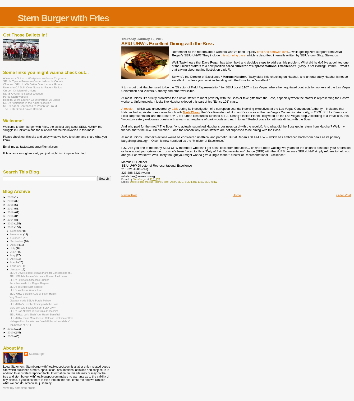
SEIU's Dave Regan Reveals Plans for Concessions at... (40, 272)
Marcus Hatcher (153, 182)
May (13, 255)
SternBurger (37, 353)
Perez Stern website (15, 96)
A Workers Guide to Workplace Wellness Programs (34, 78)
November (16, 234)
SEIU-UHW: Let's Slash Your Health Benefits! (34, 314)
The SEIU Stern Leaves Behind (22, 108)
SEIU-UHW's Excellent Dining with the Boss (33, 304)
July (13, 248)
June (13, 252)
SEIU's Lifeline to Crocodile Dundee (29, 279)
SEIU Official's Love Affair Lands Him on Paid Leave (38, 276)
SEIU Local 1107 (194, 182)
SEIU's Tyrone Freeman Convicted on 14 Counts (33, 81)
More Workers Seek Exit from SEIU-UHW (32, 307)
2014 (10, 219)
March (14, 262)
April (13, 258)
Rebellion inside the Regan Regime (29, 283)
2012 (10, 227)
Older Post (343, 195)
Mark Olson (191, 112)
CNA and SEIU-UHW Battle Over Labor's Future (32, 84)
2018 (10, 204)
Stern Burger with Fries (63, 18)
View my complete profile (19, 388)
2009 (10, 336)
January (15, 269)
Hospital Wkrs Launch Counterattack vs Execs (31, 99)
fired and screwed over (272, 52)
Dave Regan (137, 182)
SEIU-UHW (211, 182)
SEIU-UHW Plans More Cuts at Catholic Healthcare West (41, 318)
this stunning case (233, 55)
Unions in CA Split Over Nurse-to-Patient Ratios (32, 87)
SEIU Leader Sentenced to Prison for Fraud (30, 105)
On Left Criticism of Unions (19, 90)
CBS (175, 108)
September (17, 241)
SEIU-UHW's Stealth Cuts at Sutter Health (32, 293)
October (15, 238)
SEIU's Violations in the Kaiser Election (27, 102)
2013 (10, 223)
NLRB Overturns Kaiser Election (23, 93)
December (16, 230)
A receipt (127, 108)
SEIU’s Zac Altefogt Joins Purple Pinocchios (33, 311)
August (14, 244)
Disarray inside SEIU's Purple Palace (30, 300)
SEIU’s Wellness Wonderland (25, 290)
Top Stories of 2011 (20, 325)
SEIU (180, 182)
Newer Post (129, 195)
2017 (10, 208)
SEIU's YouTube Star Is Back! (25, 286)
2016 (10, 212)
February (16, 265)
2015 (10, 215)
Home (237, 195)
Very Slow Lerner (19, 297)
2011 (10, 328)
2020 (10, 197)
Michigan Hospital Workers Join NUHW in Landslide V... (40, 321)
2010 (10, 332)
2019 (10, 200)
